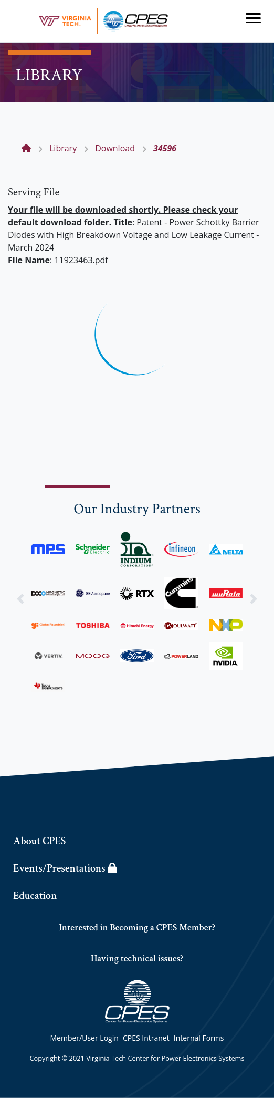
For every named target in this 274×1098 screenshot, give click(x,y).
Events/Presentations (65, 868)
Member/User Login (84, 1038)
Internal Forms (199, 1038)
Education (35, 896)
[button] (20, 598)
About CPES (39, 841)
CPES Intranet (146, 1038)
